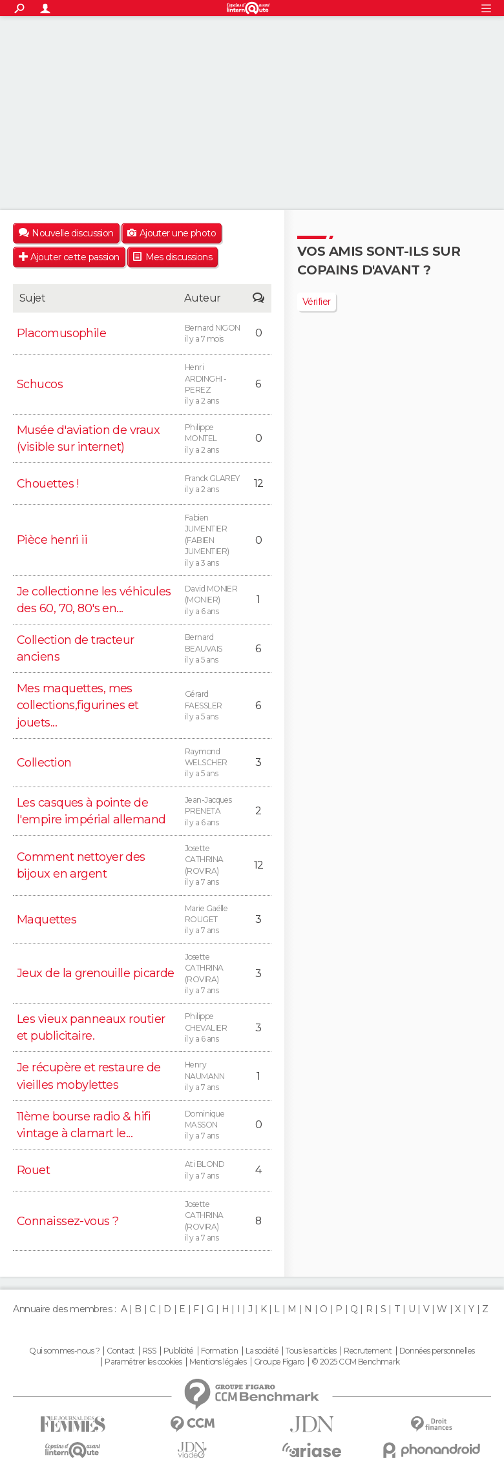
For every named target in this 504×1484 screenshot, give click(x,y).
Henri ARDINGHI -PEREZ (213, 384)
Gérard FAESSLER (213, 705)
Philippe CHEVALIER (213, 1027)
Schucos (40, 384)
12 (259, 483)
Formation (219, 1350)
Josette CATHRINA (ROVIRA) (213, 865)
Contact (120, 1350)
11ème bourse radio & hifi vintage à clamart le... (84, 1124)
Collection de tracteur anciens (75, 648)
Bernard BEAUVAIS (213, 648)
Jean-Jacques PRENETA (213, 811)
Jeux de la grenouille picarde (95, 973)
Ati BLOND (213, 1170)
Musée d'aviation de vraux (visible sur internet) (88, 438)
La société (262, 1350)
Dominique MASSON (213, 1125)
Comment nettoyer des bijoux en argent (81, 865)
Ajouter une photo (178, 233)
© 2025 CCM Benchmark (355, 1361)
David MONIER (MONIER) (213, 600)
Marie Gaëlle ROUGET (213, 919)
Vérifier (316, 301)
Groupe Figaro (279, 1361)
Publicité (178, 1350)
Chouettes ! (48, 484)
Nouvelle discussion (72, 233)
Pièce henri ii (52, 540)
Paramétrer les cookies (143, 1361)
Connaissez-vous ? (67, 1221)
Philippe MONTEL (213, 438)
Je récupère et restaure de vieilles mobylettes (88, 1075)
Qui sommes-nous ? (64, 1350)
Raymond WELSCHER (213, 763)
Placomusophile (61, 333)
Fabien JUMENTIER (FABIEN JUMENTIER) (213, 540)
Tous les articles (311, 1350)
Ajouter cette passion (74, 257)
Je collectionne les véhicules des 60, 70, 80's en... (94, 599)
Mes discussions (179, 257)
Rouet (33, 1170)
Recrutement (368, 1350)
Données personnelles (437, 1350)
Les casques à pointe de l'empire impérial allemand (91, 811)
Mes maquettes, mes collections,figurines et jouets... (78, 705)
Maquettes (46, 919)
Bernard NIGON (213, 334)
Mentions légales (217, 1361)
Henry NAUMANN (213, 1076)
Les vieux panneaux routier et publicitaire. (91, 1027)
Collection (44, 763)
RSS (149, 1350)
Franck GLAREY (213, 484)
